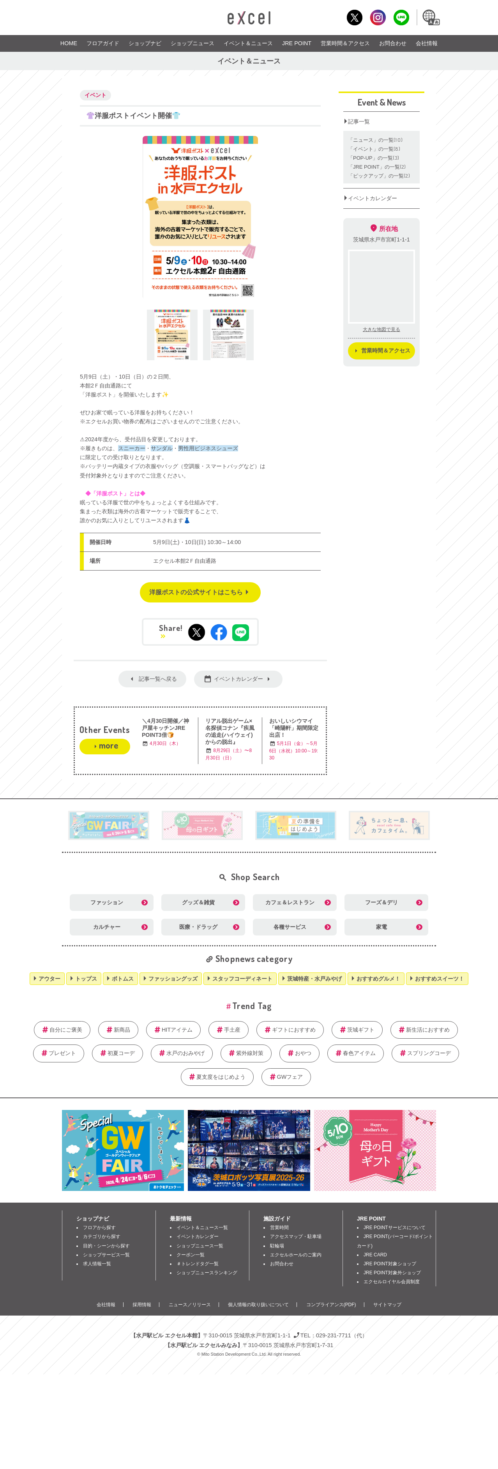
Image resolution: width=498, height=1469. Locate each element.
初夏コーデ (121, 1053)
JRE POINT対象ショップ (390, 1263)
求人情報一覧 (97, 1263)
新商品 (122, 1030)
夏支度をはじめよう (220, 1077)
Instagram (378, 17)
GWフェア (290, 1077)
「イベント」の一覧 (374, 148)
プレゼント (62, 1053)
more (108, 745)
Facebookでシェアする (219, 632)
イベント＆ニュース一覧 (202, 1227)
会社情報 (427, 43)
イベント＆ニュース (248, 43)
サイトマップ (387, 1304)
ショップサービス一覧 (106, 1255)
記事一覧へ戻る (158, 679)
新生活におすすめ (428, 1030)
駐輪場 (277, 1246)
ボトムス (123, 979)
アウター (49, 979)
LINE (401, 17)
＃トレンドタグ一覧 (198, 1263)
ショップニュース (192, 43)
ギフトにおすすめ (294, 1030)
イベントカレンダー (238, 679)
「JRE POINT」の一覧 (377, 166)
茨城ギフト (360, 1030)
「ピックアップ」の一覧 (379, 175)
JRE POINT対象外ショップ (392, 1272)
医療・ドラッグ (198, 927)
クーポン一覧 (191, 1255)
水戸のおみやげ (185, 1053)
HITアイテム (177, 1030)
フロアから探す (99, 1227)
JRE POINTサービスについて (395, 1227)
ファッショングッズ (173, 979)
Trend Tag (252, 1005)
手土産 (232, 1030)
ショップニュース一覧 (200, 1246)
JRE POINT (296, 43)
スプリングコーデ (429, 1053)
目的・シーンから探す (106, 1246)
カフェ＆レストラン (289, 902)
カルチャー (106, 927)
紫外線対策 (249, 1053)
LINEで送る (240, 632)
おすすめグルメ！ (378, 979)
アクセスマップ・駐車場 (295, 1236)
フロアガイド (103, 43)
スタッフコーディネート (242, 979)
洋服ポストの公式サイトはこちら (196, 592)
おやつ (303, 1053)
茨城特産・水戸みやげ (314, 979)
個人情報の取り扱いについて (258, 1304)
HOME (68, 43)
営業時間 (279, 1227)
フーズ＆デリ (381, 902)
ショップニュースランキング (207, 1272)
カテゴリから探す (101, 1236)
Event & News (382, 102)
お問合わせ (392, 43)
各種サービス (290, 927)
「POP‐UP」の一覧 (374, 157)
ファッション (106, 902)
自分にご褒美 (65, 1030)
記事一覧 (359, 121)
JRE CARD (375, 1255)
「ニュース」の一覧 (375, 140)
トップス (86, 979)
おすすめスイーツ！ (439, 979)
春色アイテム (359, 1053)
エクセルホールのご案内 (295, 1255)
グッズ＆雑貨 (198, 902)
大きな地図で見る (381, 329)
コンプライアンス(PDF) (331, 1304)
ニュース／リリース (190, 1304)
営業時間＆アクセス (345, 43)
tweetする (196, 632)
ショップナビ (145, 43)
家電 (381, 927)
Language (431, 17)
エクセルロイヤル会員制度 (392, 1281)
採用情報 (141, 1304)
